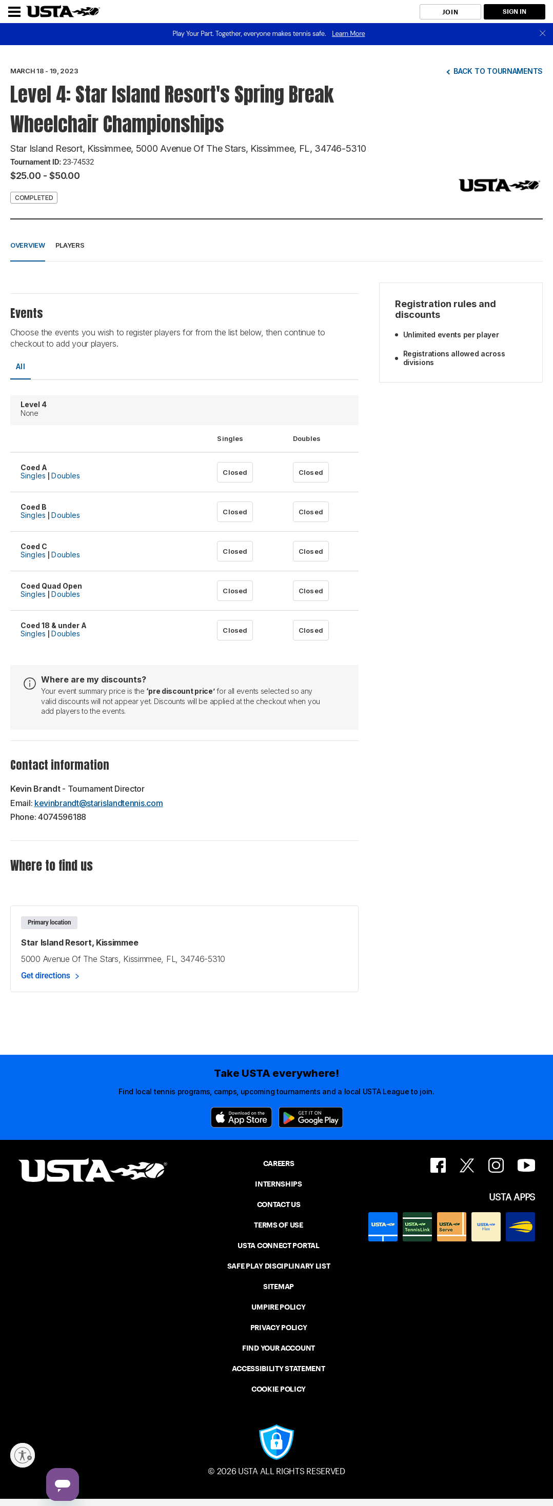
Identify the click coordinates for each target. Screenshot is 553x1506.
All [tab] (20, 366)
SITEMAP (278, 1286)
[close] (542, 34)
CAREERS (278, 1163)
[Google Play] (311, 1117)
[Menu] (14, 11)
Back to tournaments (498, 71)
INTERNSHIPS (278, 1184)
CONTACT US (279, 1204)
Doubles (65, 475)
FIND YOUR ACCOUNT (278, 1348)
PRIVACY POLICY (278, 1327)
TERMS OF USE (278, 1225)
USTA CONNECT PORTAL (278, 1245)
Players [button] (70, 245)
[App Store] (241, 1117)
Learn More (348, 33)
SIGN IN (514, 11)
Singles (33, 475)
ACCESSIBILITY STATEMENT (278, 1368)
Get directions (45, 975)
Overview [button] (27, 245)
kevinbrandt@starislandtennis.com (98, 803)
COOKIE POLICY (278, 1389)
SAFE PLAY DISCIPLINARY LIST (278, 1266)
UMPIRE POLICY (278, 1307)
